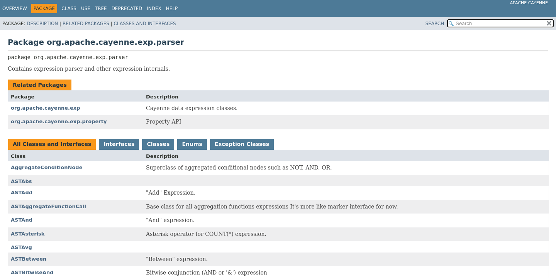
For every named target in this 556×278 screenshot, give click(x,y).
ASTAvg (21, 247)
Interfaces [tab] (118, 144)
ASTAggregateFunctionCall (48, 206)
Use (85, 8)
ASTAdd (21, 192)
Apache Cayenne (529, 2)
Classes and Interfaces (145, 23)
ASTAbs (21, 181)
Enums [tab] (192, 144)
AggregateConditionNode (47, 167)
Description (42, 23)
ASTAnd (21, 220)
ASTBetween (28, 259)
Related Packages (86, 23)
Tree (101, 8)
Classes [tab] (158, 144)
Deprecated (127, 8)
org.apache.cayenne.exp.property (59, 121)
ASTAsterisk (27, 234)
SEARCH (434, 23)
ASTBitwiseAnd (32, 272)
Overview (14, 8)
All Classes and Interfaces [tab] (52, 144)
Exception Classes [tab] (242, 144)
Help (172, 8)
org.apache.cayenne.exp (45, 108)
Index (154, 8)
